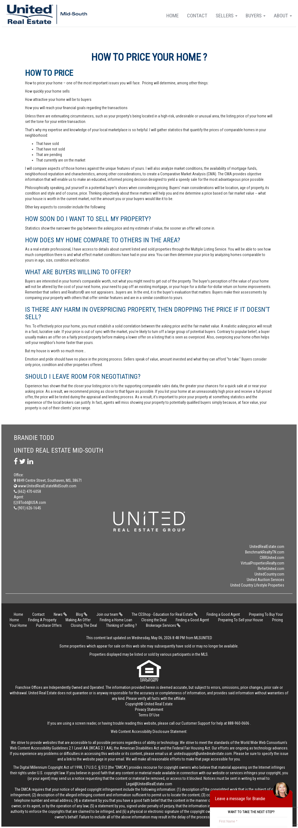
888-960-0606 (238, 723)
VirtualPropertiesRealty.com (262, 563)
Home (172, 15)
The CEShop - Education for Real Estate (164, 614)
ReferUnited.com (271, 568)
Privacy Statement (149, 709)
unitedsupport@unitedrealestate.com (203, 753)
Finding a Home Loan (116, 620)
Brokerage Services (163, 625)
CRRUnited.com (272, 557)
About (283, 15)
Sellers (226, 15)
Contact (197, 15)
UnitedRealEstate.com (267, 546)
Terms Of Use (149, 715)
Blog (81, 614)
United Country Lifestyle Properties (257, 585)
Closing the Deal (154, 620)
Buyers (256, 15)
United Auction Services (265, 579)
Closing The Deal (84, 625)
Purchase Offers (49, 625)
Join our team (109, 614)
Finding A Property (42, 620)
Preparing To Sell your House (240, 620)
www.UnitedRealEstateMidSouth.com (45, 486)
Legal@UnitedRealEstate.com (149, 784)
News (60, 614)
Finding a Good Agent (223, 614)
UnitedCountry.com (269, 574)
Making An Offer (78, 620)
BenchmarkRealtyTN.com (264, 552)
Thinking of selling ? (121, 625)
